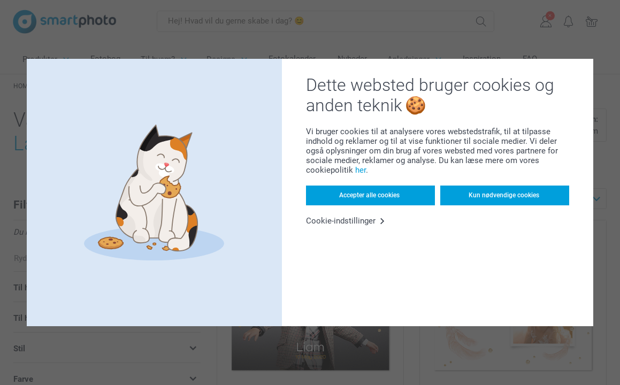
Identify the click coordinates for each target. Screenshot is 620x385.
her (360, 170)
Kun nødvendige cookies (504, 195)
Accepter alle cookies (369, 195)
